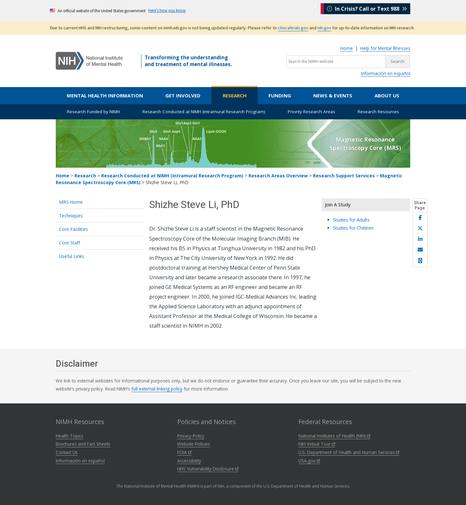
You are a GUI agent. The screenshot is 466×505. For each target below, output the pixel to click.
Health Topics (69, 436)
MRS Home (71, 202)
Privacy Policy (190, 436)
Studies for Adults (351, 220)
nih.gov (324, 28)
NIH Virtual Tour (316, 444)
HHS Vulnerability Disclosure (207, 469)
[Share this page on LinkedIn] (420, 239)
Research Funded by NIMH (93, 111)
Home (346, 48)
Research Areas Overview (278, 176)
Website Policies (193, 444)
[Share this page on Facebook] (420, 218)
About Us (386, 95)
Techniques (71, 216)
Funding (279, 95)
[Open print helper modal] (420, 261)
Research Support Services (344, 176)
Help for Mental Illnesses (385, 48)
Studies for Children (353, 228)
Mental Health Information (105, 95)
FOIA (184, 452)
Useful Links (71, 256)
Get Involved (182, 95)
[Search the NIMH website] (335, 61)
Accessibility (189, 461)
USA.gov (309, 461)
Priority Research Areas (311, 111)
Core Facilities (73, 229)
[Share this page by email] (420, 249)
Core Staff (69, 243)
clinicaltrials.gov (293, 28)
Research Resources (378, 111)
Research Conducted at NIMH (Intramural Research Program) (203, 111)
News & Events (332, 95)
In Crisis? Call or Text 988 (367, 10)
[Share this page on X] (420, 228)
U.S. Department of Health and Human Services (348, 452)
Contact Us (67, 452)
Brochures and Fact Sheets (83, 444)
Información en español (385, 73)
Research (235, 95)
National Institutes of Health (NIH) (334, 436)
